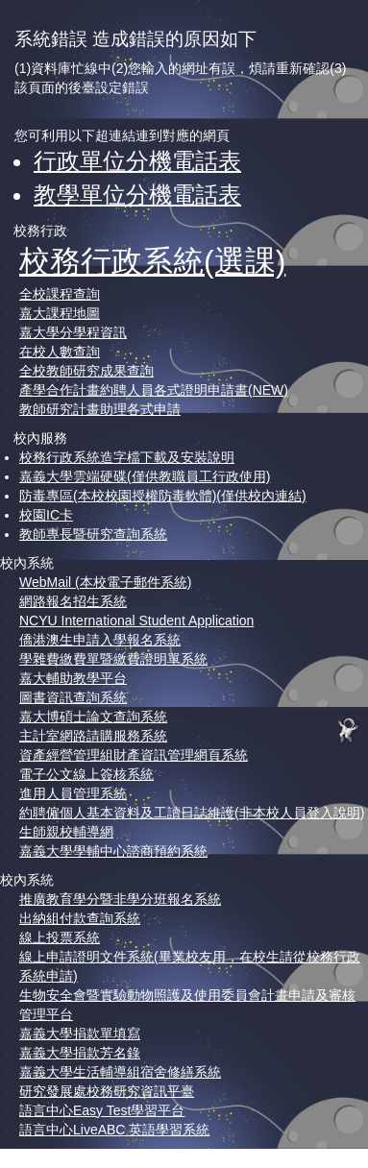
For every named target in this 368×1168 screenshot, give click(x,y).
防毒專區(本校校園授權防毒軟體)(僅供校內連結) (163, 495)
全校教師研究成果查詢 (86, 370)
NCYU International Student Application (136, 620)
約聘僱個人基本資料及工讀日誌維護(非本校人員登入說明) (191, 812)
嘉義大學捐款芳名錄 (79, 1052)
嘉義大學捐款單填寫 (79, 1033)
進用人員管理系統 (73, 793)
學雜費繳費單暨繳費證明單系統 (113, 659)
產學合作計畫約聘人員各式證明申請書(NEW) (153, 390)
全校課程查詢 (59, 294)
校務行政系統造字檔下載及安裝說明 (126, 457)
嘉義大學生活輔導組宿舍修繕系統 (120, 1072)
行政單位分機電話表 (137, 161)
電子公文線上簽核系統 (86, 774)
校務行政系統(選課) (152, 261)
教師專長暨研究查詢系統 (93, 534)
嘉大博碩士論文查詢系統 (93, 716)
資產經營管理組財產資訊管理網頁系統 (133, 755)
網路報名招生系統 (73, 601)
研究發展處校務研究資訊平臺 (106, 1091)
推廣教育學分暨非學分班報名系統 (120, 899)
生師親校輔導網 (66, 832)
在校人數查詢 (59, 351)
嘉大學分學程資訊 (73, 332)
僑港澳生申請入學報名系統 (100, 639)
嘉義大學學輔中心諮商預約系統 (113, 851)
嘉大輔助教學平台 (73, 678)
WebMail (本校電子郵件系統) (105, 582)
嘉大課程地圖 (59, 313)
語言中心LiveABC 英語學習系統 (114, 1129)
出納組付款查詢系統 (79, 918)
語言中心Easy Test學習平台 (101, 1110)
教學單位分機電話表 (137, 194)
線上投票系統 (59, 937)
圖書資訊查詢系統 (73, 697)
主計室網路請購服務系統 (93, 735)
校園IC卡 (46, 515)
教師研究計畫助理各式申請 (100, 409)
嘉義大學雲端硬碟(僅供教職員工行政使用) (144, 476)
